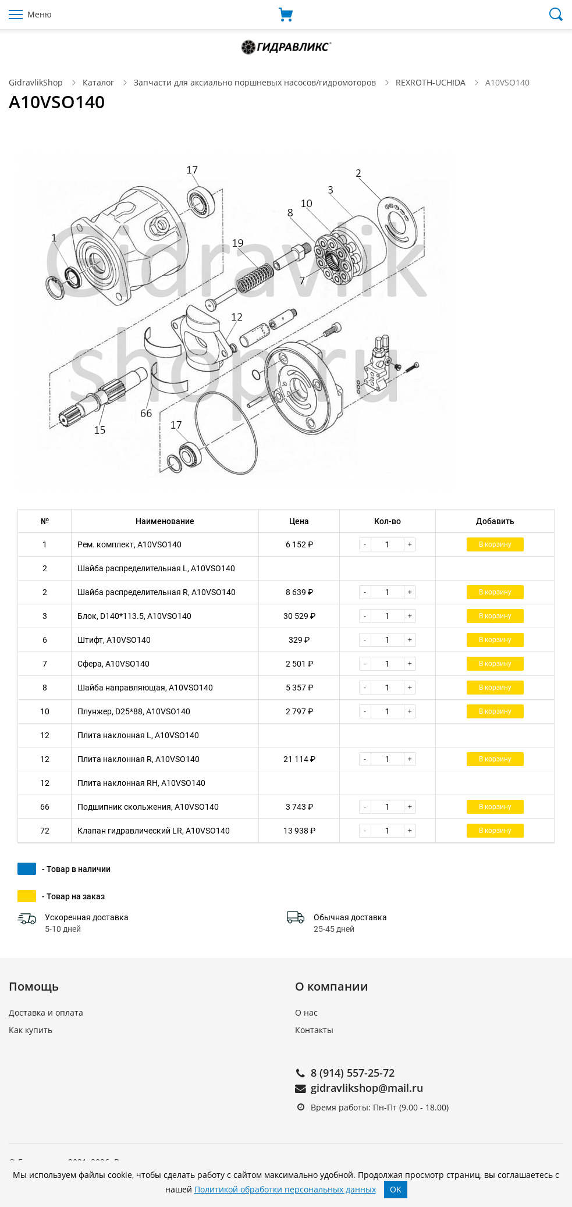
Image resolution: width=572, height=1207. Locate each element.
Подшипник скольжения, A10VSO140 (148, 806)
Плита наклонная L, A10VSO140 (138, 735)
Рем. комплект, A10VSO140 (129, 544)
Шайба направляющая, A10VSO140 (145, 687)
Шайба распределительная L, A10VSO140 (156, 568)
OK (396, 1189)
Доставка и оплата (46, 1012)
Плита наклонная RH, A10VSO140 (141, 783)
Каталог (98, 82)
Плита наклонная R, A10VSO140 (138, 759)
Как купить (30, 1029)
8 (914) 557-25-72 (353, 1073)
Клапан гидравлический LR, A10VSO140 (153, 830)
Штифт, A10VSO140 (114, 640)
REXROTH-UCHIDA (431, 82)
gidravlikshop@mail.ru (367, 1088)
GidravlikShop (36, 82)
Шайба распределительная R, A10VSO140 (156, 592)
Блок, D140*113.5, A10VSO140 (134, 616)
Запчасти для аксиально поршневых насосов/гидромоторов (255, 82)
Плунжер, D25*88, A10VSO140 (133, 711)
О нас (306, 1012)
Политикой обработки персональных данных (285, 1189)
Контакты (314, 1029)
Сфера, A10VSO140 (113, 663)
